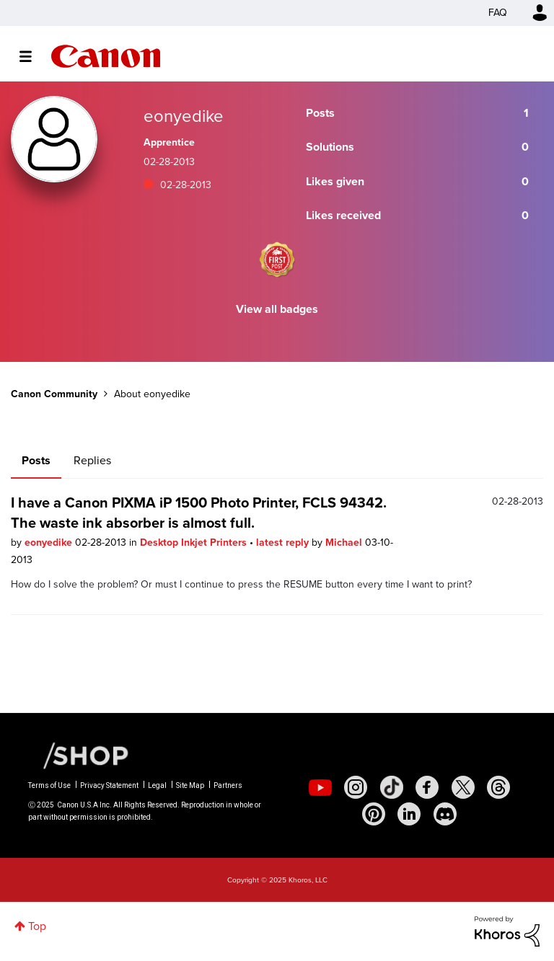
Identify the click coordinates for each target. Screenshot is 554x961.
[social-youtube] (320, 787)
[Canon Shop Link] (78, 754)
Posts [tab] (36, 460)
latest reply (284, 542)
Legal (157, 785)
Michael (345, 542)
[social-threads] (498, 787)
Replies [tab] (92, 460)
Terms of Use (49, 785)
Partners (228, 785)
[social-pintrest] (373, 813)
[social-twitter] (463, 787)
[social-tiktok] (391, 787)
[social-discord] (445, 813)
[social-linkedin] (409, 813)
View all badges (277, 309)
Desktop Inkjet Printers (195, 542)
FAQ (497, 12)
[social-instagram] (355, 787)
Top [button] (37, 926)
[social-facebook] (427, 787)
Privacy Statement (109, 785)
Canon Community (105, 56)
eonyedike (50, 542)
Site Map (190, 785)
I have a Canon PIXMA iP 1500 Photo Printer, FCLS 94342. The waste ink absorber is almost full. (199, 512)
